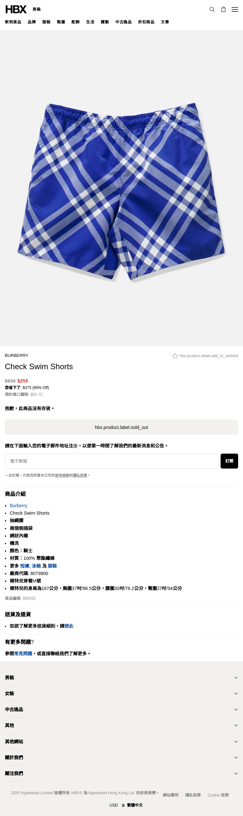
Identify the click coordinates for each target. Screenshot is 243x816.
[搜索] (212, 9)
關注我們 (14, 773)
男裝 (36, 9)
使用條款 (62, 475)
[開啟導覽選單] (235, 9)
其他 (9, 725)
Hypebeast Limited (37, 793)
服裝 (52, 566)
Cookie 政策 (218, 795)
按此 (68, 626)
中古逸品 (14, 709)
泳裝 (36, 566)
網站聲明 (170, 795)
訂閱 (229, 461)
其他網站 (14, 741)
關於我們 (14, 757)
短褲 (24, 566)
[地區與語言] (121, 805)
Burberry (16, 355)
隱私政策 (80, 475)
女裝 (9, 693)
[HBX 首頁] (16, 8)
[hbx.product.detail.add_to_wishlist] (205, 357)
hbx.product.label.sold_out (121, 427)
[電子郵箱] (112, 461)
